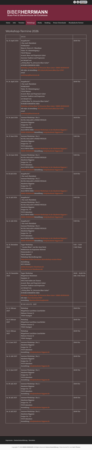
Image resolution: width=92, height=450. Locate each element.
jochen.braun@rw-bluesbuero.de (32, 267)
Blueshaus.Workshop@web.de (39, 300)
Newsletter (32, 440)
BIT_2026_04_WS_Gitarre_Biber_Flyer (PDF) (51, 70)
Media (40, 23)
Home (8, 23)
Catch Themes (76, 447)
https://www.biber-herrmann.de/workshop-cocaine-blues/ (41, 259)
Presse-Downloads (59, 23)
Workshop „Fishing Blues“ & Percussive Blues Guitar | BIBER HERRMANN (45, 68)
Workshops (31, 23)
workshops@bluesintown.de (30, 75)
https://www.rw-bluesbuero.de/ (32, 269)
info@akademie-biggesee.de (53, 132)
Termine (21, 23)
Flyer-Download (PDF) (34, 298)
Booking (47, 23)
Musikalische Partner (76, 23)
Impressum (9, 440)
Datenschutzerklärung (20, 440)
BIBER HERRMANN (28, 447)
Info (14, 23)
